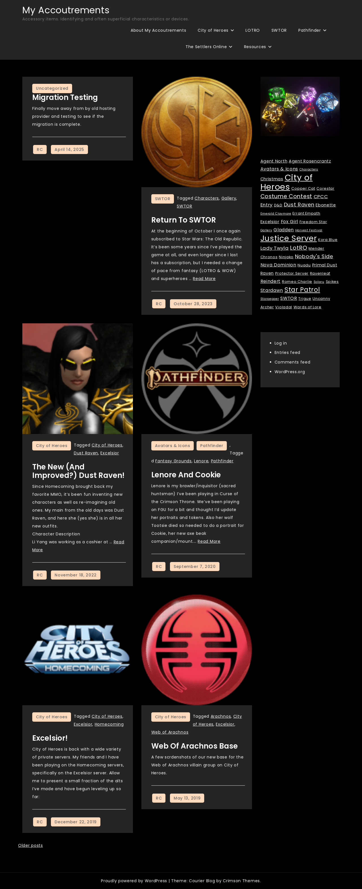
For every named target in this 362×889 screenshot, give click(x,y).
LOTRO (252, 30)
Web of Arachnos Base (194, 746)
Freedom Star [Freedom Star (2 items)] (313, 222)
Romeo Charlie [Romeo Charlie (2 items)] (297, 281)
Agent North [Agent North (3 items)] (274, 161)
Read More (204, 278)
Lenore (201, 461)
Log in (281, 343)
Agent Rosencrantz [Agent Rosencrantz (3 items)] (310, 161)
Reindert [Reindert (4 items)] (270, 281)
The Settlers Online (206, 47)
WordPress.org (290, 372)
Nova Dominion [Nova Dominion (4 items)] (278, 265)
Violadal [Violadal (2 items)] (283, 307)
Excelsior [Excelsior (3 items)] (269, 222)
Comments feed (293, 362)
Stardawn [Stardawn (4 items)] (271, 290)
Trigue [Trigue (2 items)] (304, 298)
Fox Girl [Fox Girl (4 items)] (289, 222)
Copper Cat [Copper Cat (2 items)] (303, 188)
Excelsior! (50, 738)
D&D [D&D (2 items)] (278, 205)
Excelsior (109, 453)
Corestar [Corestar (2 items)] (325, 188)
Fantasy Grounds (173, 461)
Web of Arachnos (170, 732)
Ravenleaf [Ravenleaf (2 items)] (320, 273)
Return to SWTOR (183, 220)
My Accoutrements (65, 10)
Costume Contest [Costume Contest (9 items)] (286, 196)
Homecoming (109, 724)
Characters (207, 198)
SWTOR (279, 30)
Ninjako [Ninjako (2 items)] (286, 257)
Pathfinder (309, 30)
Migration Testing (65, 97)
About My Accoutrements (158, 30)
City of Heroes (213, 30)
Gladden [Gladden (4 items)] (283, 230)
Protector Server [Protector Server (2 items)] (292, 273)
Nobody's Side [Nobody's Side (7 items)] (314, 256)
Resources (255, 47)
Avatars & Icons (172, 445)
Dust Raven (86, 453)
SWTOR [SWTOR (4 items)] (288, 298)
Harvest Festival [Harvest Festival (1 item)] (308, 230)
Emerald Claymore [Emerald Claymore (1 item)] (275, 213)
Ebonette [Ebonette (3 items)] (326, 205)
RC (40, 149)
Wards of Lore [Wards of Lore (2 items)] (308, 307)
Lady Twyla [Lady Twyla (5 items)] (274, 248)
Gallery (228, 198)
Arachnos (221, 716)
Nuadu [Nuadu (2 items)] (304, 265)
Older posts (30, 845)
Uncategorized (52, 88)
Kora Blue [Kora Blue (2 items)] (327, 239)
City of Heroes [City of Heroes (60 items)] (286, 182)
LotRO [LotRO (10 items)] (298, 248)
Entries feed (287, 352)
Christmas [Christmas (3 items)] (271, 179)
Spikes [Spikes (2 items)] (332, 281)
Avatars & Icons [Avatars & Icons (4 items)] (279, 169)
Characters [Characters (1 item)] (308, 169)
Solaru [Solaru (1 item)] (319, 282)
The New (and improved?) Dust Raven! (78, 471)
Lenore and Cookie (186, 475)
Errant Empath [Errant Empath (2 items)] (306, 213)
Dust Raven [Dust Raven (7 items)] (299, 204)
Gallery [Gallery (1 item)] (266, 230)
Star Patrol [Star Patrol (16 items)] (302, 289)
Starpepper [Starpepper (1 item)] (269, 299)
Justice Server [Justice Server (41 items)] (288, 238)
